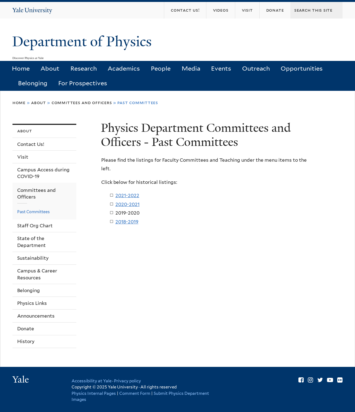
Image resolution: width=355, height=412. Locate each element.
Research (83, 68)
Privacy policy (127, 380)
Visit (22, 157)
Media (191, 68)
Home (21, 68)
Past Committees (33, 211)
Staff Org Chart (35, 225)
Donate (25, 328)
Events (221, 68)
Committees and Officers (82, 102)
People (161, 68)
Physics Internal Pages (94, 393)
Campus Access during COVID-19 (43, 173)
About (49, 68)
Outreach (256, 68)
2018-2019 (126, 222)
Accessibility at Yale (91, 380)
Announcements (36, 316)
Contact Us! (30, 144)
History (25, 341)
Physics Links (32, 303)
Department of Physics (83, 41)
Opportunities (302, 68)
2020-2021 (127, 204)
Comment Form (134, 393)
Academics (124, 68)
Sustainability (33, 258)
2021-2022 (127, 195)
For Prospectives (82, 83)
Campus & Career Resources (37, 274)
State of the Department (31, 242)
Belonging (32, 83)
